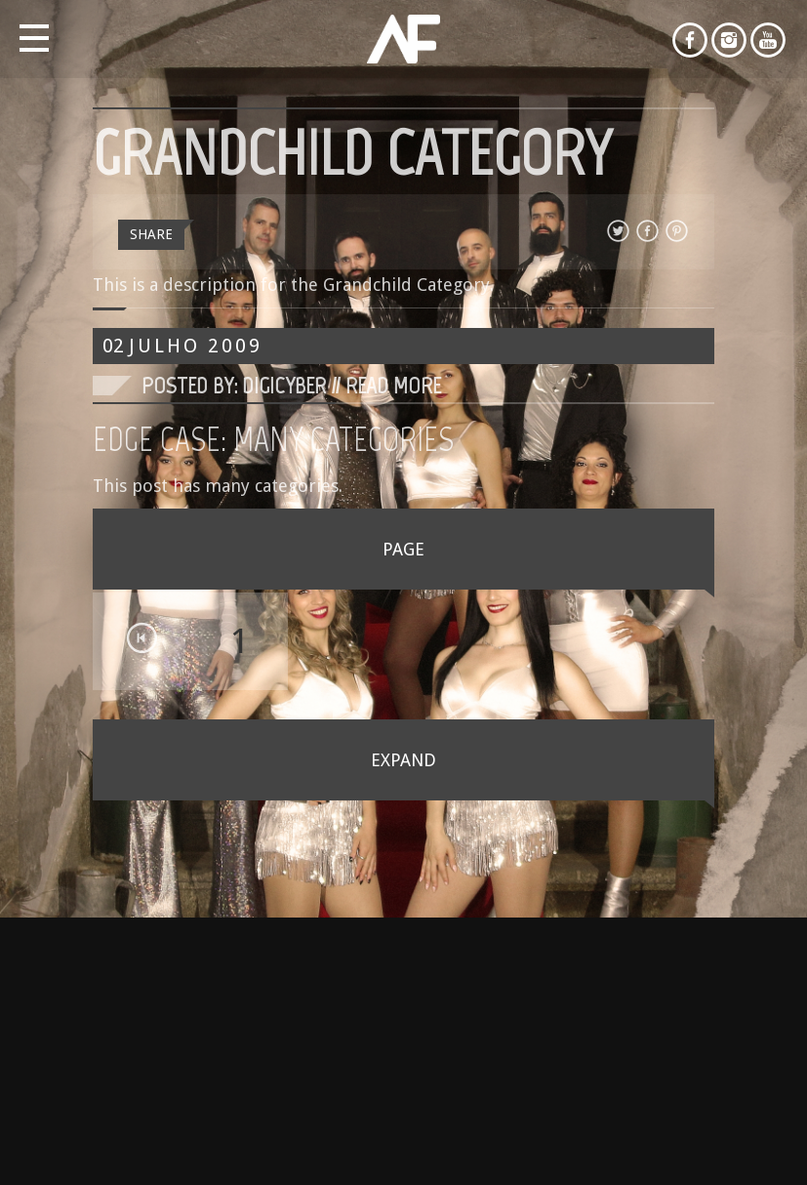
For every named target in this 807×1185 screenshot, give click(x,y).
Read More (393, 385)
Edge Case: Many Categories (273, 439)
